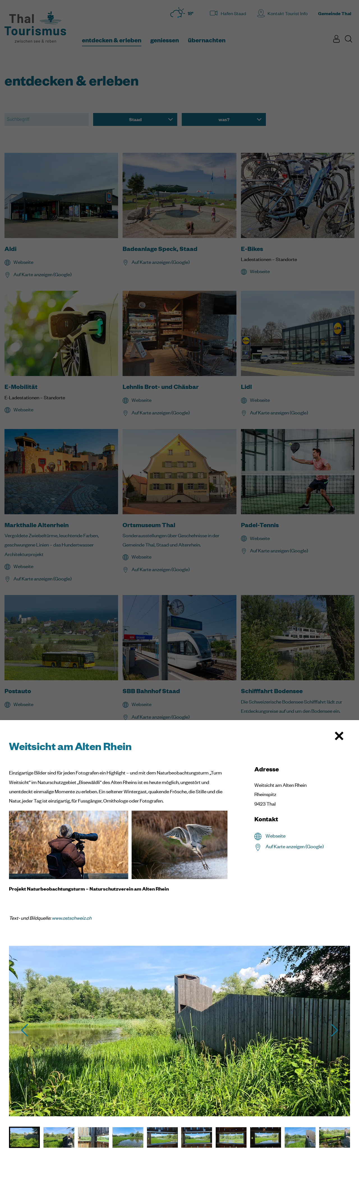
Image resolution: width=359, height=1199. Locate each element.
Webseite (276, 836)
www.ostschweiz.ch (71, 918)
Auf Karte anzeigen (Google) (295, 846)
